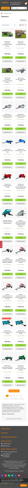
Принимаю (23, 485)
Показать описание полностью (14, 418)
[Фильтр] (1, 244)
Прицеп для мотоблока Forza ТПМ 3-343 (7, 151)
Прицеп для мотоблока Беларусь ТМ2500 (21, 79)
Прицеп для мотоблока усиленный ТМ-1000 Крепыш (7, 80)
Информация (14, 429)
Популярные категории (14, 437)
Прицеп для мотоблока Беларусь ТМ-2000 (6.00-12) (7, 116)
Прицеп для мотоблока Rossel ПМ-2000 (7, 185)
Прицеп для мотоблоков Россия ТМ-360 (20, 332)
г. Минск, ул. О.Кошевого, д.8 (10, 451)
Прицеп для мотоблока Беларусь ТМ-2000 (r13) (21, 116)
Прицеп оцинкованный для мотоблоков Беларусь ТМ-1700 (7, 296)
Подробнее (10, 482)
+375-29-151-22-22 (15, 2)
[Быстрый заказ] (7, 61)
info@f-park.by (15, 4)
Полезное (14, 433)
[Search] (20, 8)
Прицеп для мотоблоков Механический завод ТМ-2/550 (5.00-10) (20, 186)
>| (21, 395)
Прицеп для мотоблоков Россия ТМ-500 (7, 332)
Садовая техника (8, 13)
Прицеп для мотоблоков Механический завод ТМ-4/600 (20, 368)
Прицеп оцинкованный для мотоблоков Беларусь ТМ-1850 (20, 260)
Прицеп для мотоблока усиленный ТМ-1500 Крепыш (7, 44)
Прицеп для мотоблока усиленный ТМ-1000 (20, 43)
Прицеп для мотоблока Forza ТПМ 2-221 (20, 151)
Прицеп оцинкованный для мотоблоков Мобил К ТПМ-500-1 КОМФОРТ (7, 260)
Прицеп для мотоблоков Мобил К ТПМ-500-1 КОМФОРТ (7, 367)
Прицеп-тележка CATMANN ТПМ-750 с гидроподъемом (7, 222)
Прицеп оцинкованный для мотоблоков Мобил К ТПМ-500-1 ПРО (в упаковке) (20, 223)
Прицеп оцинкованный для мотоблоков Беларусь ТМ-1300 (20, 296)
